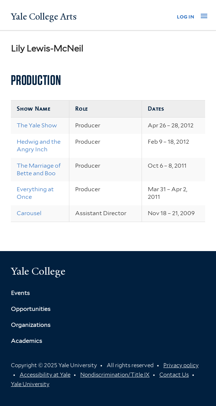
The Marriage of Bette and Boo (39, 169)
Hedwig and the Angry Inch (39, 145)
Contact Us (174, 375)
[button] (204, 15)
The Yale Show (37, 125)
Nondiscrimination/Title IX (115, 375)
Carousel (29, 213)
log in (185, 16)
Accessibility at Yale (45, 375)
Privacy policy (181, 365)
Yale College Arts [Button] (44, 16)
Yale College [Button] (38, 271)
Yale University (30, 384)
